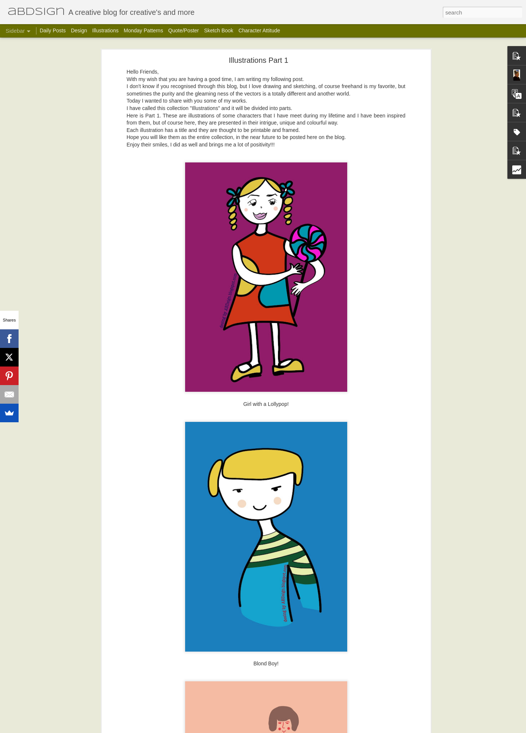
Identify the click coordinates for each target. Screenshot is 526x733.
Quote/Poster (183, 30)
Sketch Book (218, 30)
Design (79, 30)
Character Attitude (259, 30)
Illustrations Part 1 (258, 60)
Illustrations (105, 30)
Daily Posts (53, 30)
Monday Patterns (143, 30)
